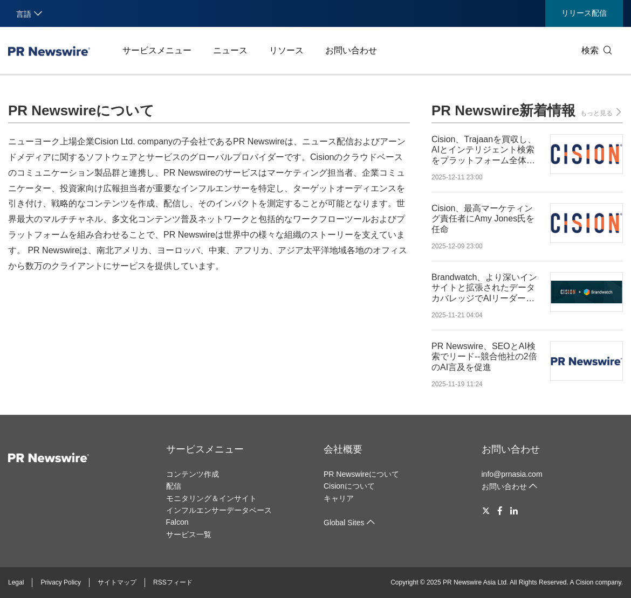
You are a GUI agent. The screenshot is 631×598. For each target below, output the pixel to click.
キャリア (339, 498)
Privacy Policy (60, 582)
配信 (173, 486)
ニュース (230, 50)
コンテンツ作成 (192, 474)
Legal (16, 582)
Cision (584, 582)
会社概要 (343, 449)
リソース (286, 50)
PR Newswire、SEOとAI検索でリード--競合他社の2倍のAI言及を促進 (484, 356)
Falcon (177, 522)
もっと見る (601, 112)
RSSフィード (173, 582)
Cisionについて (349, 486)
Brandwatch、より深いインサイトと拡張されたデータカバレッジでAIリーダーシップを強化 (484, 288)
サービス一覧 (188, 534)
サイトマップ (117, 582)
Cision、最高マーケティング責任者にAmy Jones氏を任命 (482, 218)
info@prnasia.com (512, 474)
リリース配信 (584, 13)
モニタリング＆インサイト (211, 498)
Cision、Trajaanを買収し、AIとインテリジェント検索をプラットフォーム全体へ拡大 (483, 150)
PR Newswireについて (361, 474)
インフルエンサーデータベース (219, 510)
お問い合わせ (351, 50)
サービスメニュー (156, 50)
